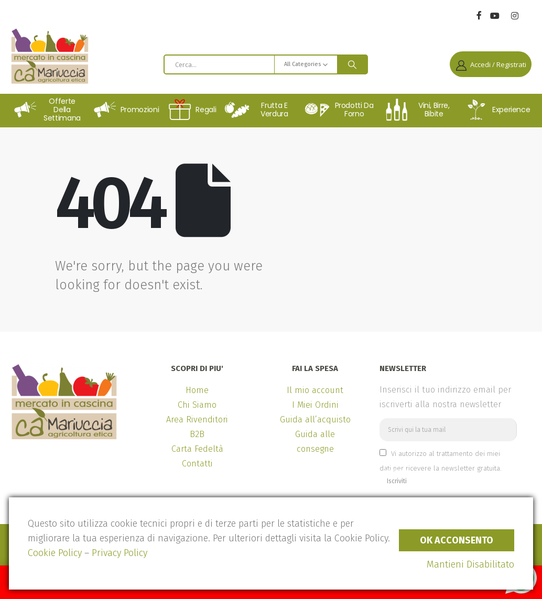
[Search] (352, 64)
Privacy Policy (119, 553)
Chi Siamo (197, 405)
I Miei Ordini (315, 405)
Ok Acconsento (456, 540)
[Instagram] (514, 16)
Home (197, 390)
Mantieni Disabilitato (470, 564)
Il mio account (315, 390)
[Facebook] (478, 14)
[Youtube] (494, 16)
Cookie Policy (55, 553)
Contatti (197, 464)
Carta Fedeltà (197, 449)
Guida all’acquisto (315, 419)
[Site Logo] (49, 56)
